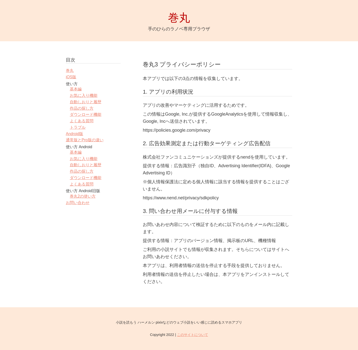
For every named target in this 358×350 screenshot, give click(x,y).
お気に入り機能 (83, 95)
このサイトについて (192, 335)
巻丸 (70, 70)
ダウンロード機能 (85, 114)
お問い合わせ (78, 203)
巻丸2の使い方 (83, 196)
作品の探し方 (81, 108)
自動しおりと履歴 (85, 102)
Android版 (74, 134)
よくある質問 (81, 121)
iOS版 (71, 77)
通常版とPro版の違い (85, 140)
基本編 (76, 89)
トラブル (78, 127)
